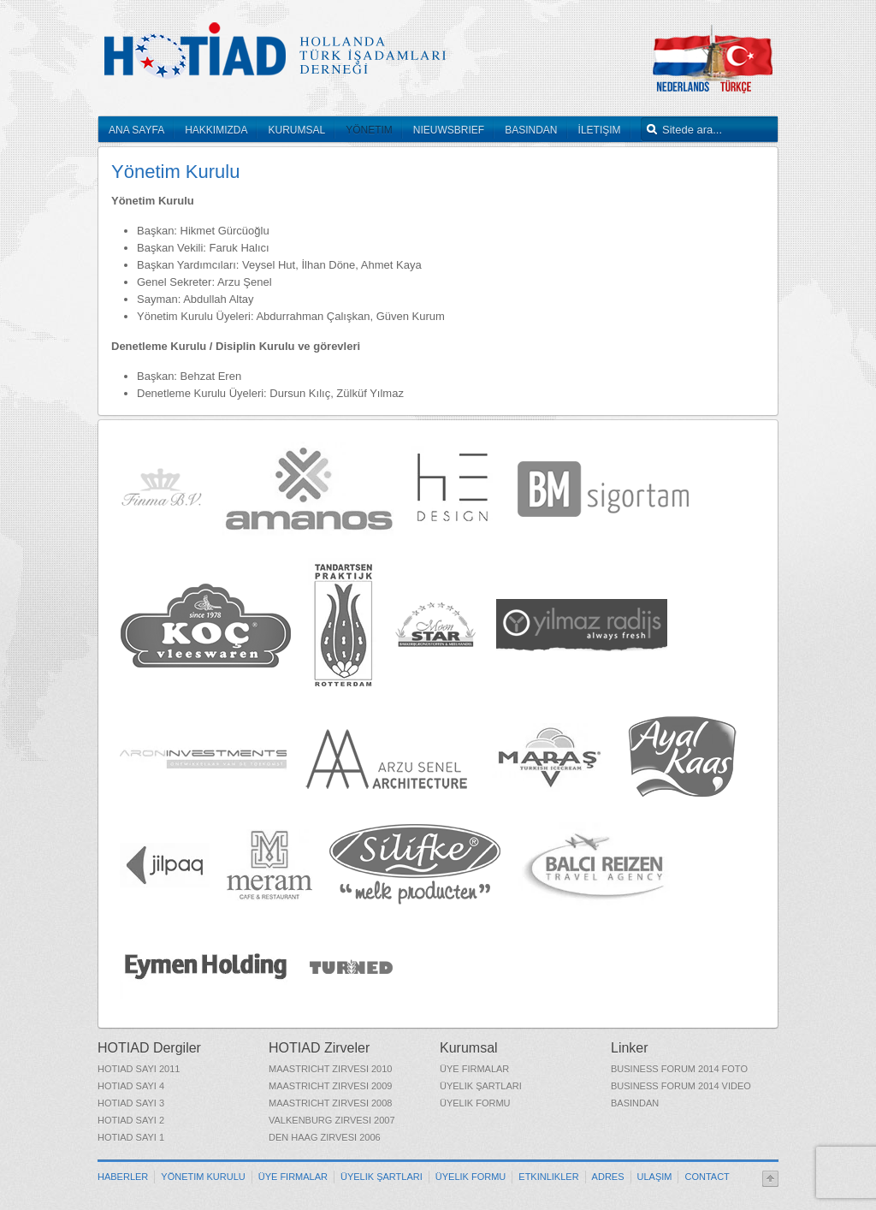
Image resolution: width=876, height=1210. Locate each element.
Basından (635, 1103)
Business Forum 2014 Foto (679, 1069)
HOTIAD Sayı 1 (131, 1137)
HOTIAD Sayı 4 (131, 1086)
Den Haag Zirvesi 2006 (325, 1137)
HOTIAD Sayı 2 (131, 1120)
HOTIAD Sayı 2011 (139, 1069)
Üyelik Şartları (481, 1086)
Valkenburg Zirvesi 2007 (332, 1120)
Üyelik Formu (475, 1103)
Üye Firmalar (474, 1069)
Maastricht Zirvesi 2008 (330, 1103)
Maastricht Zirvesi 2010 (330, 1069)
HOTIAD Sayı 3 (131, 1103)
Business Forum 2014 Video (681, 1086)
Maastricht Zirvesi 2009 (330, 1086)
